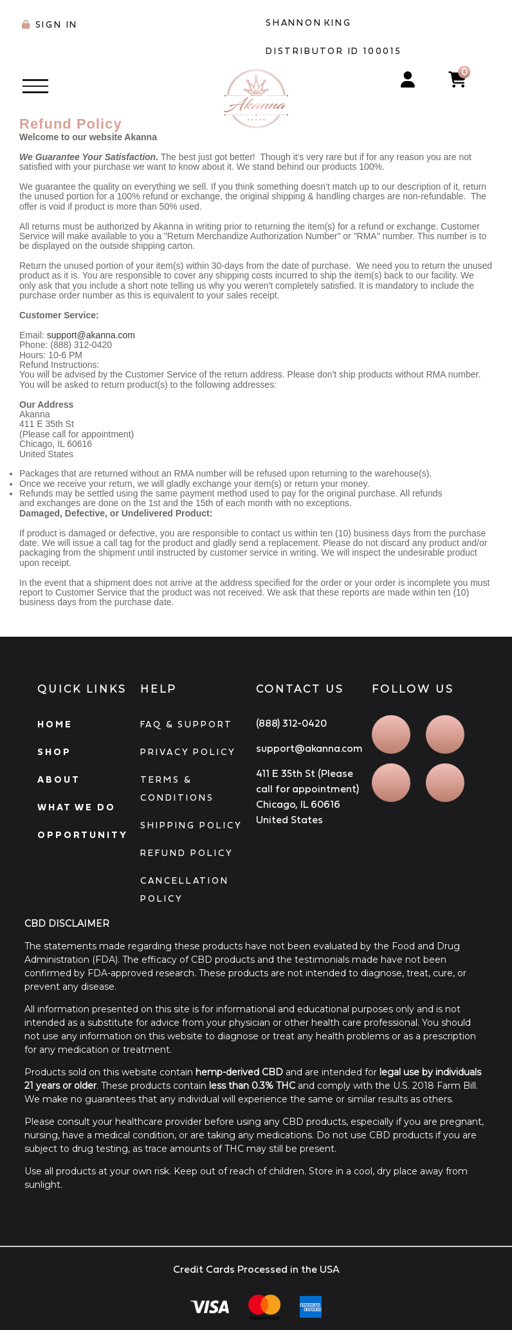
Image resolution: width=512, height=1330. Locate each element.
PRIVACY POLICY (188, 752)
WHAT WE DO (76, 807)
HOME (55, 724)
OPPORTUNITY (82, 835)
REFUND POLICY (186, 853)
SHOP (54, 752)
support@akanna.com (91, 335)
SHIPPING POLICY (191, 825)
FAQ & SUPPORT (186, 724)
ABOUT (58, 779)
